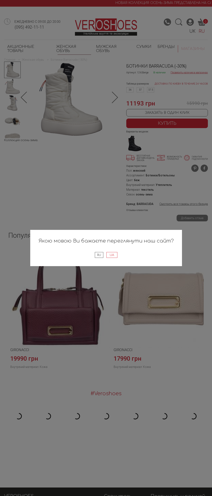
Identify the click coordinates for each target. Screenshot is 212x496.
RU (98, 255)
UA (112, 255)
